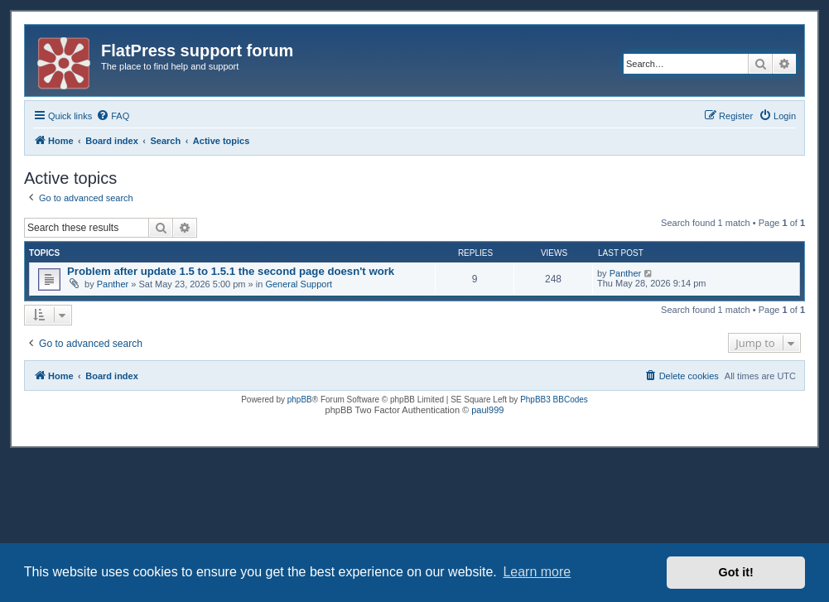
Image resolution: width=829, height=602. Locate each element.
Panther (113, 284)
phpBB (299, 399)
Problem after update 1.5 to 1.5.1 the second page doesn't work (230, 271)
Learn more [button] (537, 572)
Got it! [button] (736, 572)
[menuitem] (112, 116)
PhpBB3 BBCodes (554, 399)
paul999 (487, 410)
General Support (298, 284)
